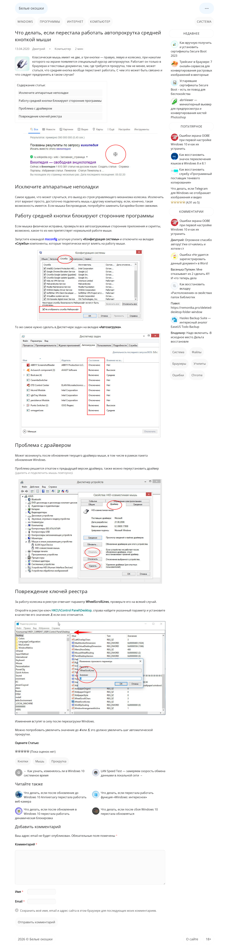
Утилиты (200, 364)
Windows (25, 22)
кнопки (23, 761)
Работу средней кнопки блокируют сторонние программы (60, 101)
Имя (19, 892)
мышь (39, 761)
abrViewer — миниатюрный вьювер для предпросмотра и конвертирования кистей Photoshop (191, 108)
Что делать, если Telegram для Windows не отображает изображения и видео (191, 193)
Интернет (75, 22)
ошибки (178, 375)
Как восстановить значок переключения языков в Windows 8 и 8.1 (191, 159)
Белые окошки (31, 8)
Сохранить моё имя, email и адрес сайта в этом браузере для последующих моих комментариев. (88, 911)
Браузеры (179, 364)
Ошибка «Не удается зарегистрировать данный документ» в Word (189, 259)
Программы (50, 22)
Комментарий (26, 844)
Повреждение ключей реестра (40, 116)
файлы (196, 352)
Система (204, 22)
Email (20, 901)
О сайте (192, 939)
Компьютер (100, 22)
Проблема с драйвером (35, 108)
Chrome (196, 375)
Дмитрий (38, 49)
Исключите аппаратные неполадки (43, 93)
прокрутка (58, 761)
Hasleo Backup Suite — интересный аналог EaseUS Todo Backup (191, 322)
